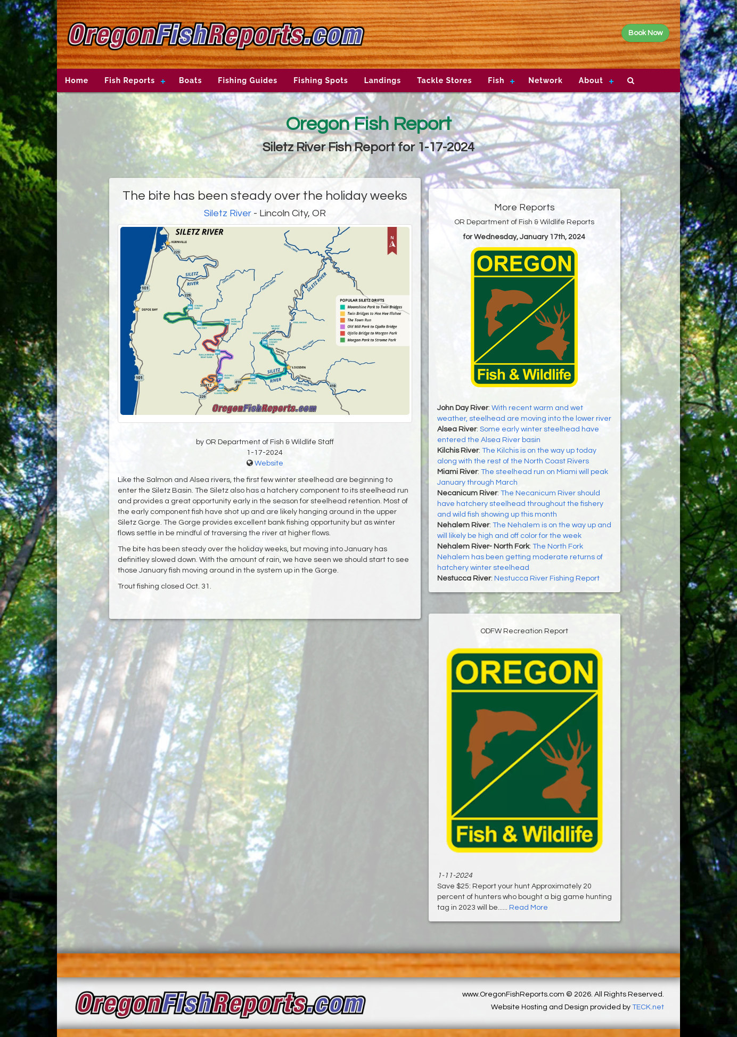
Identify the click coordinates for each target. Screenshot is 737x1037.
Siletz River (227, 213)
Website (269, 463)
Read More (528, 907)
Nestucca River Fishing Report (547, 578)
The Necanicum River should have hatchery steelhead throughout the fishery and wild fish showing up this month (520, 503)
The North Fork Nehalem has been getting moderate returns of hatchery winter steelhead (520, 557)
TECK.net (648, 1007)
